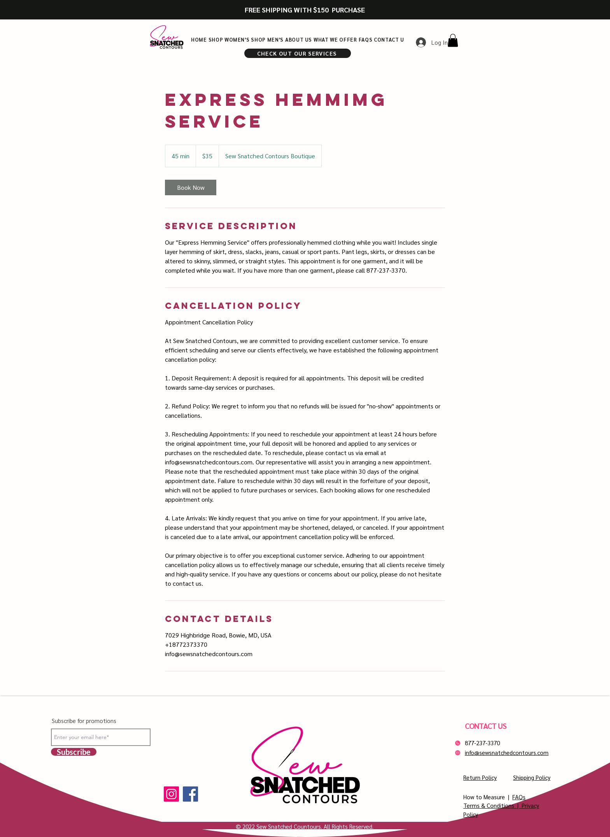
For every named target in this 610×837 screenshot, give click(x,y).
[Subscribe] (73, 752)
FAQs (519, 796)
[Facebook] (190, 794)
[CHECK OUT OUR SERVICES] (297, 53)
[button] (452, 40)
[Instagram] (171, 794)
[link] (190, 187)
